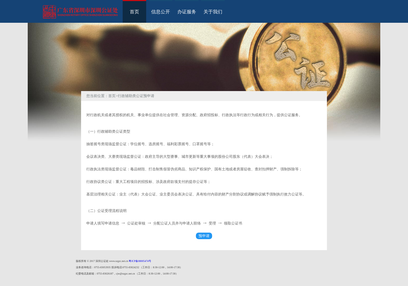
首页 (134, 11)
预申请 (204, 236)
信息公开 (160, 11)
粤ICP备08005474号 (140, 261)
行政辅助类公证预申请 (136, 96)
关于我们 (212, 11)
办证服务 (186, 11)
